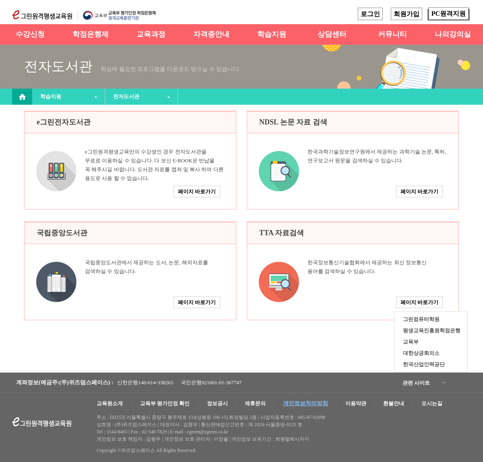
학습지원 (271, 34)
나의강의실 (453, 34)
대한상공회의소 (421, 353)
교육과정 (150, 34)
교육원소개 (110, 403)
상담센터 (332, 34)
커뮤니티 (392, 34)
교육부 (411, 342)
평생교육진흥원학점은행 (431, 330)
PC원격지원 (448, 13)
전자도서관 (126, 96)
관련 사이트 (416, 383)
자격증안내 (211, 34)
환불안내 (393, 403)
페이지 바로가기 (197, 192)
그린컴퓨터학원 (421, 319)
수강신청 (30, 34)
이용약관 (355, 403)
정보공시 (217, 403)
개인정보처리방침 (305, 403)
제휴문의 (255, 403)
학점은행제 (90, 34)
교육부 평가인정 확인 (165, 403)
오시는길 (431, 403)
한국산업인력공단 (424, 364)
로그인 (370, 13)
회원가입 (406, 13)
